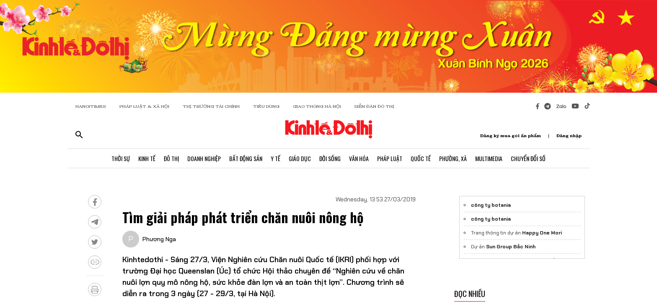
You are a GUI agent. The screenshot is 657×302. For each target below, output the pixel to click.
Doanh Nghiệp (204, 158)
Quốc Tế (421, 158)
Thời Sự (120, 158)
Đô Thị (171, 158)
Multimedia (488, 158)
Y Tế (275, 158)
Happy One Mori (542, 232)
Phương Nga (159, 239)
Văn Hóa (359, 158)
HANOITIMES (90, 106)
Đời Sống (330, 158)
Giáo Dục (300, 158)
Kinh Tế (146, 158)
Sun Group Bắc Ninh (510, 246)
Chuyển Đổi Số (528, 158)
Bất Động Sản (245, 158)
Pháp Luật (389, 158)
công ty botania (491, 205)
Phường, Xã (453, 158)
